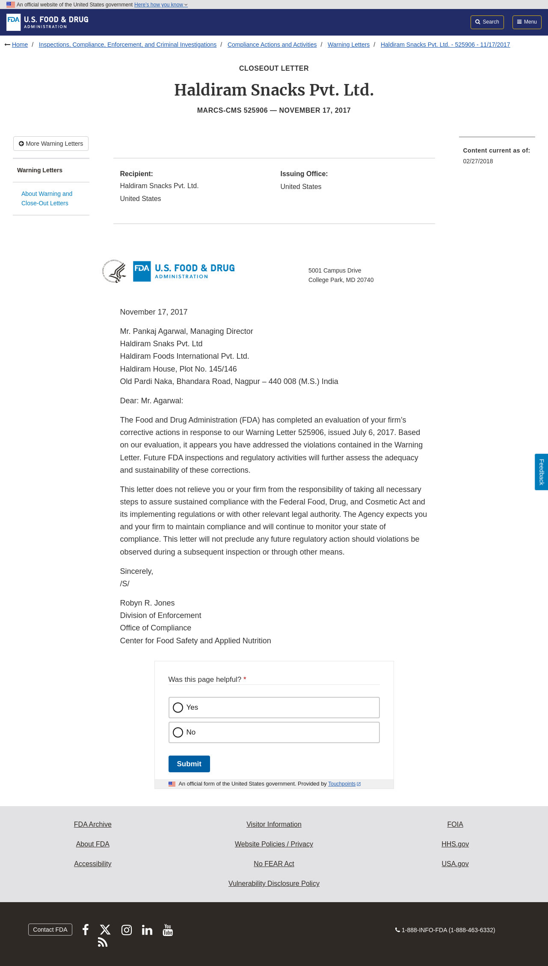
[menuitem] (497, 158)
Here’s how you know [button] (161, 5)
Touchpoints (341, 784)
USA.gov (455, 863)
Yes (192, 707)
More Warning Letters (51, 143)
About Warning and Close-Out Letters (46, 198)
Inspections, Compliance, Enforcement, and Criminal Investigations (128, 44)
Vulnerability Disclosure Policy (274, 883)
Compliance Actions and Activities (272, 44)
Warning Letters (349, 44)
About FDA (93, 844)
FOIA (455, 824)
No (191, 732)
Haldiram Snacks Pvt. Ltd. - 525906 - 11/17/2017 (445, 44)
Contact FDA (50, 929)
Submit (189, 764)
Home (20, 44)
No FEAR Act (274, 863)
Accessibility (92, 863)
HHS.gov (455, 844)
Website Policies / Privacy (274, 844)
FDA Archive (93, 824)
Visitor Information (274, 824)
